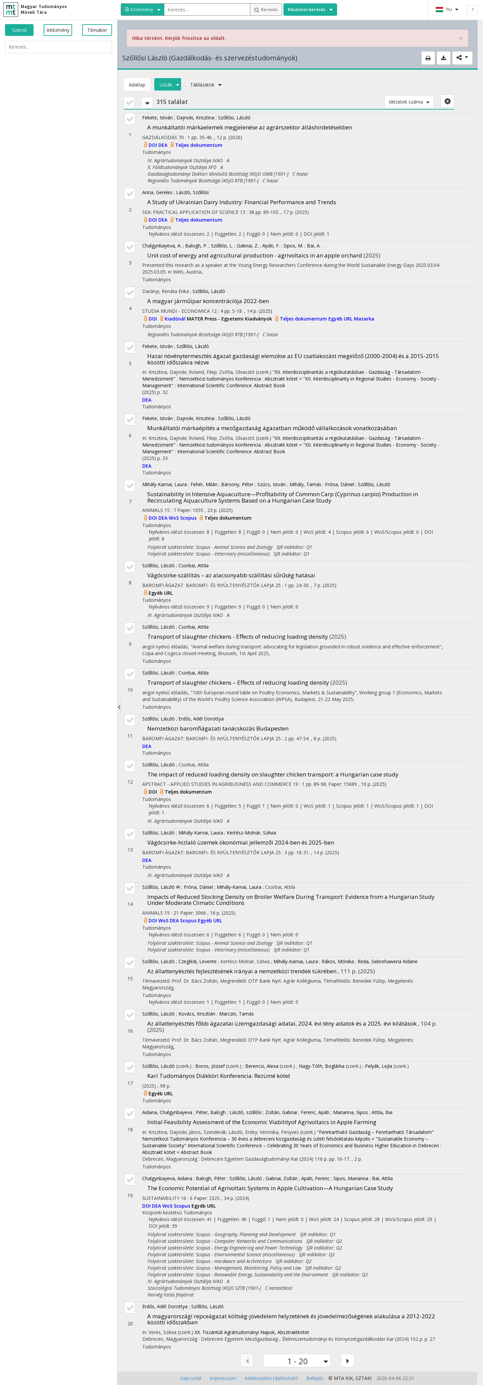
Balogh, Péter (211, 1178)
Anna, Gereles (157, 192)
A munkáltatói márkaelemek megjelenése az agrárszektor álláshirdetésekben (249, 127)
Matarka (364, 318)
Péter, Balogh (211, 1112)
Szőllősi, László (234, 117)
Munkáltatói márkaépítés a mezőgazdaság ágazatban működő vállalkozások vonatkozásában (272, 428)
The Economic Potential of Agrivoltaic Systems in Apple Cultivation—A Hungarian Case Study (270, 1188)
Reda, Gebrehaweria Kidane (388, 961)
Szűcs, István (271, 484)
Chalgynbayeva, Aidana (167, 1178)
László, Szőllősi (192, 192)
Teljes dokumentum (198, 145)
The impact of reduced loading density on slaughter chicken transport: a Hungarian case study (272, 774)
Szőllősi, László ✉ (161, 887)
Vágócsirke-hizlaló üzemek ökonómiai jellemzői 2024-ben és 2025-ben (240, 842)
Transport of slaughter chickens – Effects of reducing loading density (238, 682)
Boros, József (210, 1066)
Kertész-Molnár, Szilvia (251, 832)
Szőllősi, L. (222, 245)
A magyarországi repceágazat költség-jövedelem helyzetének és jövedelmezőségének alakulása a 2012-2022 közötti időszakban (291, 1319)
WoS (174, 518)
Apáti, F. (271, 245)
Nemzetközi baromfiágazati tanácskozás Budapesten (217, 728)
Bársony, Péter (237, 484)
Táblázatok (204, 84)
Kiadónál (176, 318)
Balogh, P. (196, 245)
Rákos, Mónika (338, 961)
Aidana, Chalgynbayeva (167, 1112)
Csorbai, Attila (193, 565)
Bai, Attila (382, 1178)
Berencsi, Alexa (261, 1066)
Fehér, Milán (204, 484)
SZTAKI (364, 1378)
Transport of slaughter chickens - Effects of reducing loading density (237, 636)
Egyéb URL (341, 318)
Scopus (189, 518)
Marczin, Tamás (236, 1014)
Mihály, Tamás (305, 484)
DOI (153, 145)
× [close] (461, 38)
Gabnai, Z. (248, 245)
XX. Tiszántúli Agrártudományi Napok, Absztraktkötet (252, 1332)
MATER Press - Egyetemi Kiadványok (230, 318)
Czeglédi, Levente (197, 961)
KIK (349, 1378)
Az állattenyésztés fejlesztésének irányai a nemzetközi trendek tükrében (241, 971)
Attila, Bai (382, 1112)
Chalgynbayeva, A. (161, 245)
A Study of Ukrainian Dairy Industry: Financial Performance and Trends (241, 202)
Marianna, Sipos (350, 1112)
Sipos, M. (293, 245)
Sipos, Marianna (350, 1178)
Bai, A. (314, 245)
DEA (163, 145)
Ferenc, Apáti (315, 1112)
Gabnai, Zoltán (282, 1178)
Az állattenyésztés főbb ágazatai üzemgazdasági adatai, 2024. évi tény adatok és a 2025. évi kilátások (282, 1023)
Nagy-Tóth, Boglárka (321, 1066)
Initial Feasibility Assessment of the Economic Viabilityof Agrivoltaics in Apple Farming (261, 1122)
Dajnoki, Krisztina (195, 117)
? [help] (473, 10)
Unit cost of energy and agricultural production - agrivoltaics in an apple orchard (254, 255)
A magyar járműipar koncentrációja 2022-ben (208, 301)
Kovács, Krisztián (196, 1014)
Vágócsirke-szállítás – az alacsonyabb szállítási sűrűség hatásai (231, 575)
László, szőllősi (245, 1112)
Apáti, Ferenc (315, 1178)
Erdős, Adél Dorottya (201, 718)
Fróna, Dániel (339, 484)
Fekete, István (157, 117)
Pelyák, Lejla (378, 1066)
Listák (167, 84)
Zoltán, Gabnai (281, 1112)
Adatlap (137, 84)
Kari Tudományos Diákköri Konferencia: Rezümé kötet (218, 1076)
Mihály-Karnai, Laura (164, 484)
